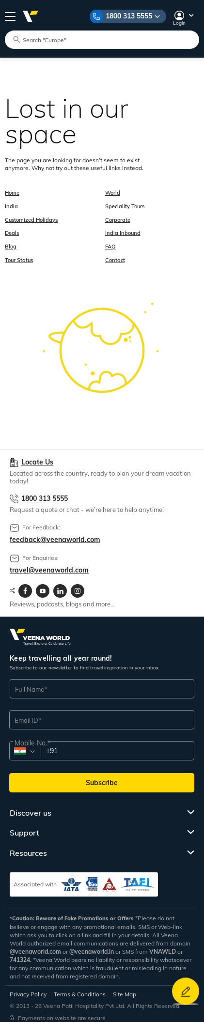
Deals (12, 230)
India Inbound (122, 230)
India (11, 204)
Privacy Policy (28, 988)
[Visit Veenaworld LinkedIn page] (60, 585)
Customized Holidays (31, 217)
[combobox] (24, 746)
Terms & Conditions (80, 988)
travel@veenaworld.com (49, 564)
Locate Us (37, 457)
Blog (10, 242)
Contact (115, 255)
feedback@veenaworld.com (55, 534)
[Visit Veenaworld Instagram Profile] (77, 585)
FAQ (110, 242)
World (112, 192)
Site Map (124, 988)
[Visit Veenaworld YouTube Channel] (42, 585)
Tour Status (19, 255)
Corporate (117, 217)
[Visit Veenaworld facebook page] (25, 585)
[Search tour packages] (106, 39)
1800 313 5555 (129, 16)
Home (12, 192)
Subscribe (102, 777)
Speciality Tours (124, 204)
